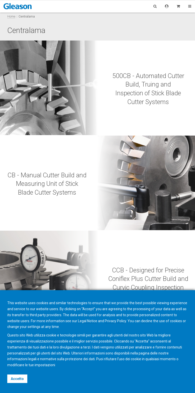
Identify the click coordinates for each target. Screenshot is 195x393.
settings (34, 327)
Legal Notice (87, 321)
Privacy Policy (115, 321)
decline (146, 321)
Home (11, 16)
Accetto (17, 379)
